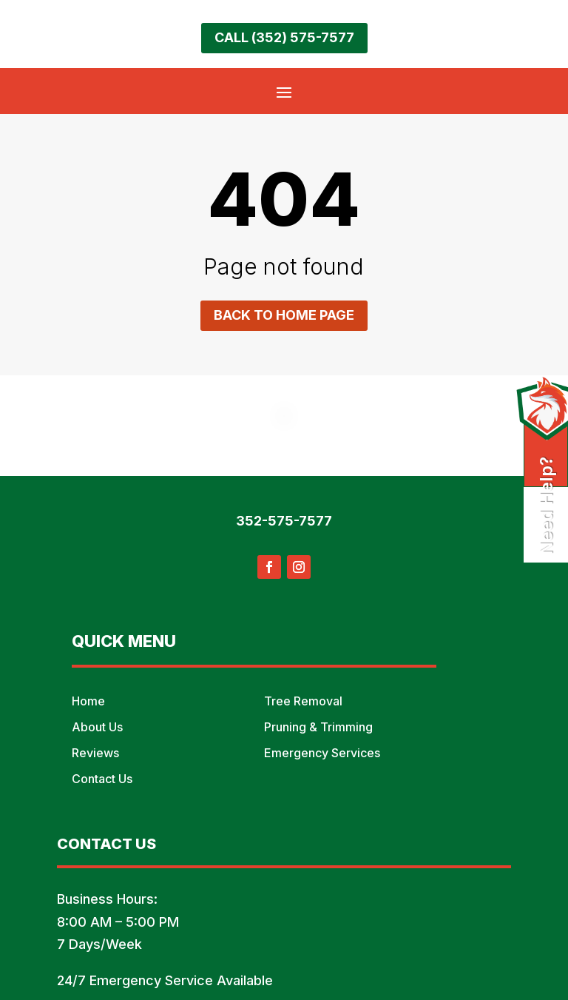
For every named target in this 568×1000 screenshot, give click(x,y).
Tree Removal (303, 701)
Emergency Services (322, 752)
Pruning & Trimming (318, 726)
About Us (97, 726)
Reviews (95, 752)
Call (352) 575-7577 (284, 37)
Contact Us (102, 778)
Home (88, 701)
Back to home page (284, 315)
